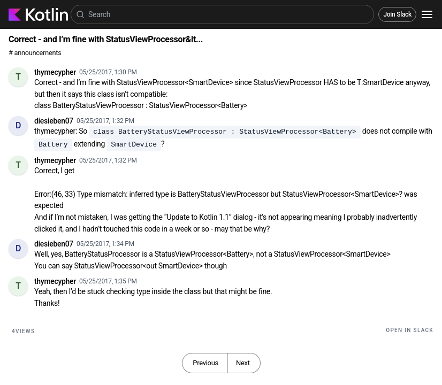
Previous (205, 363)
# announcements (35, 53)
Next (243, 363)
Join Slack (397, 14)
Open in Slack (409, 330)
